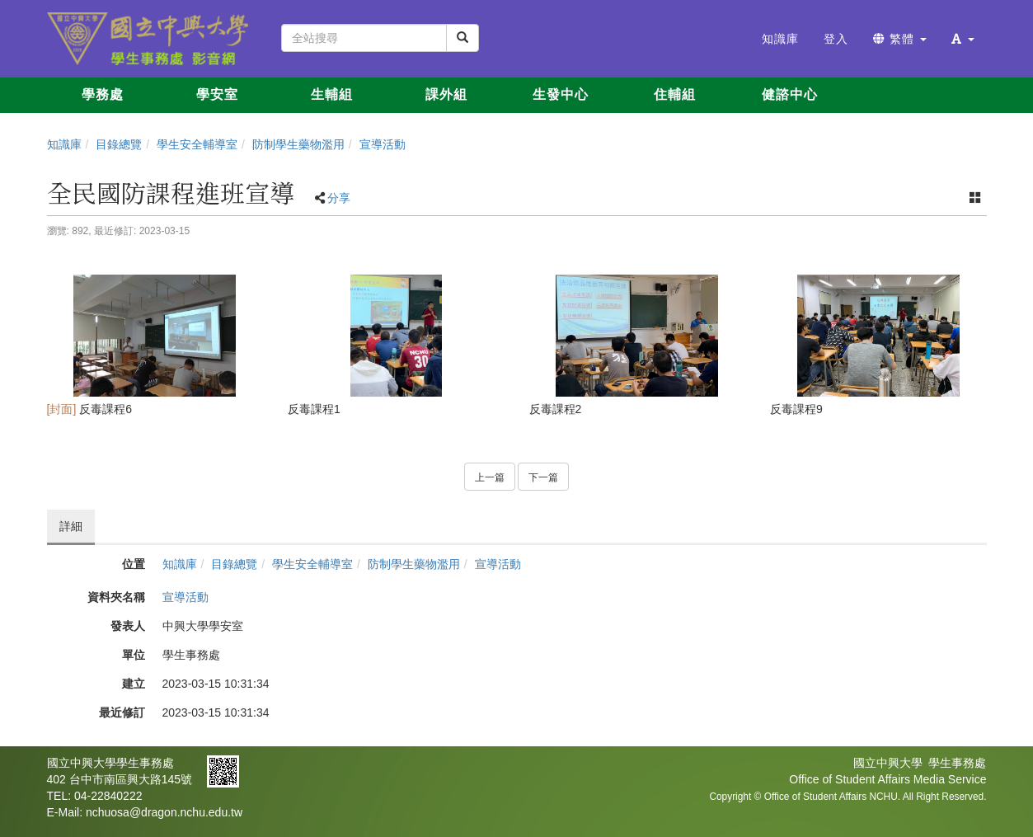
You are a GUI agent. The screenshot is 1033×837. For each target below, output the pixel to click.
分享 (338, 198)
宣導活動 (382, 144)
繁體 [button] (900, 38)
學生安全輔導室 (197, 144)
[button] (963, 39)
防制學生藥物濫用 (298, 144)
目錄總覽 (119, 144)
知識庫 (64, 144)
